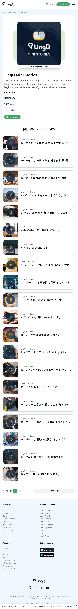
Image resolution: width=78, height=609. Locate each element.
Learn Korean (45, 533)
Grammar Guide (9, 569)
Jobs (4, 557)
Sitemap (39, 603)
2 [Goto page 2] (20, 490)
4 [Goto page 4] (30, 490)
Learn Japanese (9, 12)
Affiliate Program (9, 563)
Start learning (12, 117)
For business (8, 524)
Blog (4, 551)
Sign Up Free (63, 4)
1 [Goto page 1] (15, 490)
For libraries (7, 527)
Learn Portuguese (47, 524)
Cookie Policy (48, 603)
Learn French (45, 516)
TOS (26, 603)
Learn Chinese (45, 530)
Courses (23, 12)
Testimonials (8, 530)
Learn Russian (45, 536)
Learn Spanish (45, 513)
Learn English (45, 510)
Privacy (31, 603)
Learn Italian (45, 522)
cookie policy (69, 606)
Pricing (5, 513)
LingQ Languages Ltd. (25, 596)
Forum (5, 549)
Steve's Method (9, 519)
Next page (54, 490)
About (5, 510)
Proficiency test (9, 560)
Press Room (7, 566)
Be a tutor (7, 554)
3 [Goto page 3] (25, 490)
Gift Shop (6, 533)
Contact (6, 516)
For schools (7, 522)
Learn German (45, 519)
